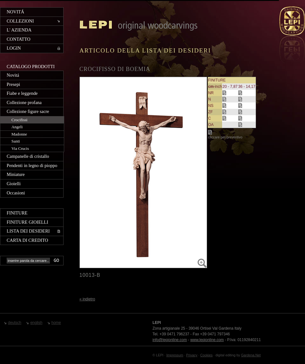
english (36, 322)
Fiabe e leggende (22, 93)
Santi (15, 141)
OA (211, 124)
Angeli (17, 126)
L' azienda (19, 29)
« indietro (87, 299)
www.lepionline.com (207, 340)
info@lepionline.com (169, 340)
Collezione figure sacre (28, 111)
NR (211, 93)
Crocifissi (19, 119)
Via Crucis (20, 148)
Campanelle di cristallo (28, 156)
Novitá (15, 11)
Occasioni (16, 192)
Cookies (206, 355)
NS (211, 105)
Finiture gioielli (27, 222)
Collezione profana (24, 102)
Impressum (174, 355)
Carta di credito (27, 240)
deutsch (14, 322)
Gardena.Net (251, 355)
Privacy (191, 355)
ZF (210, 112)
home (56, 322)
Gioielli (14, 183)
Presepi (13, 84)
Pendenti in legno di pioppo (32, 165)
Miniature (16, 174)
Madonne (19, 134)
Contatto (18, 39)
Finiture (17, 212)
